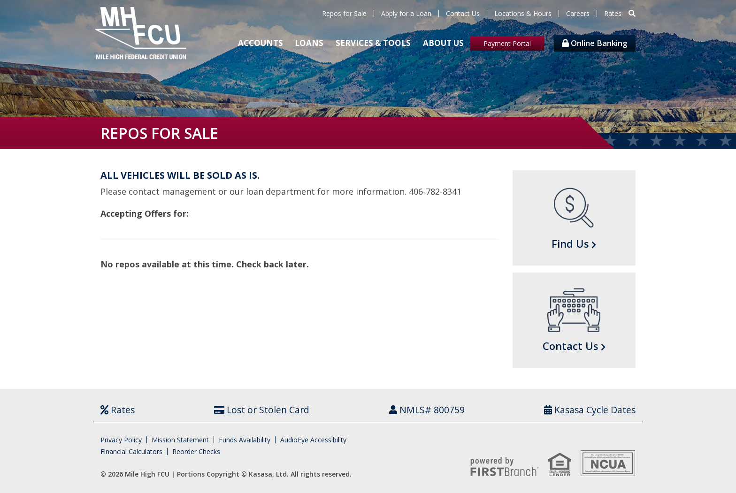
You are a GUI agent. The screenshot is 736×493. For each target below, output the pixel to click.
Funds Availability (244, 439)
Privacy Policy (121, 439)
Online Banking (595, 43)
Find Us (570, 243)
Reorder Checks (196, 451)
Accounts (260, 43)
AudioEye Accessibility (313, 439)
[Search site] (632, 13)
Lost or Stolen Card (268, 409)
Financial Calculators (131, 451)
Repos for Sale (344, 13)
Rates (612, 13)
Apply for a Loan (406, 13)
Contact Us (463, 13)
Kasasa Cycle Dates (594, 409)
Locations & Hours (523, 13)
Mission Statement (180, 439)
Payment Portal (507, 43)
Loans (309, 43)
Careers (578, 13)
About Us (443, 43)
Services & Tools (373, 43)
